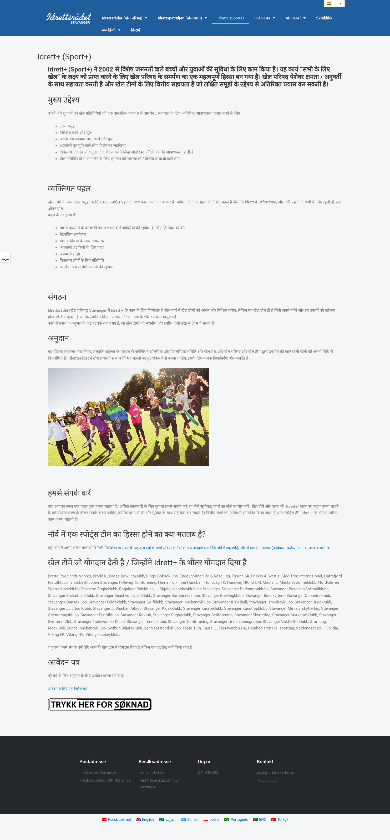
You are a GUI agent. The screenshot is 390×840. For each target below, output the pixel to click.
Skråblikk (324, 18)
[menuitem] (334, 3)
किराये (135, 30)
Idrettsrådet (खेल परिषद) (124, 18)
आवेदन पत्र (264, 18)
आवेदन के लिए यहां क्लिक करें (70, 695)
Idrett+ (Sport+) (230, 18)
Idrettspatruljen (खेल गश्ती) (182, 18)
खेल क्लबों (296, 18)
